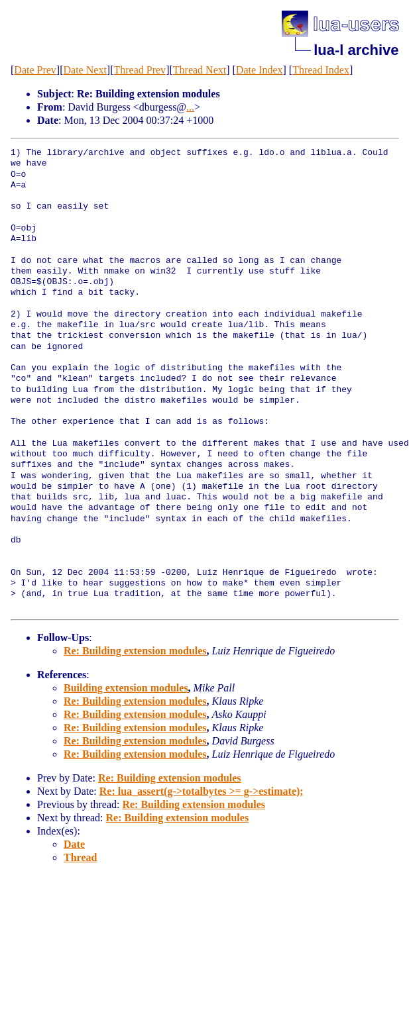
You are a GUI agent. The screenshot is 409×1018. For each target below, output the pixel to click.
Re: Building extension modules (135, 650)
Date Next (85, 70)
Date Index (259, 70)
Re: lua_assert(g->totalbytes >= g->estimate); (201, 791)
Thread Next (199, 70)
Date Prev (35, 70)
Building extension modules (126, 687)
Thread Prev (139, 70)
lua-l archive (356, 50)
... (190, 107)
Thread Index (320, 70)
